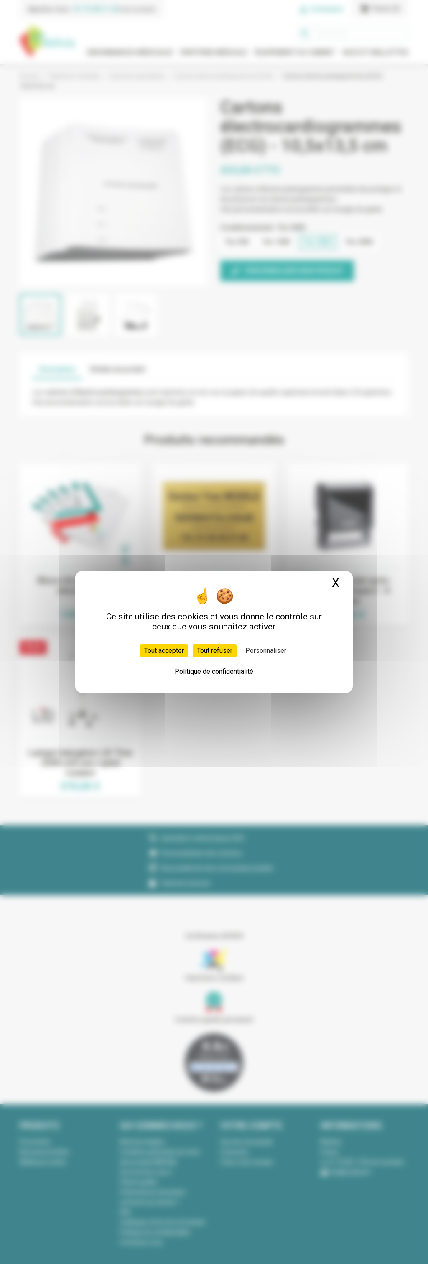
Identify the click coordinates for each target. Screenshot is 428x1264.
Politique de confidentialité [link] (214, 671)
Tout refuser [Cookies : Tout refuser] (214, 651)
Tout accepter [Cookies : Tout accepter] (164, 651)
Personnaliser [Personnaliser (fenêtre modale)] (265, 651)
